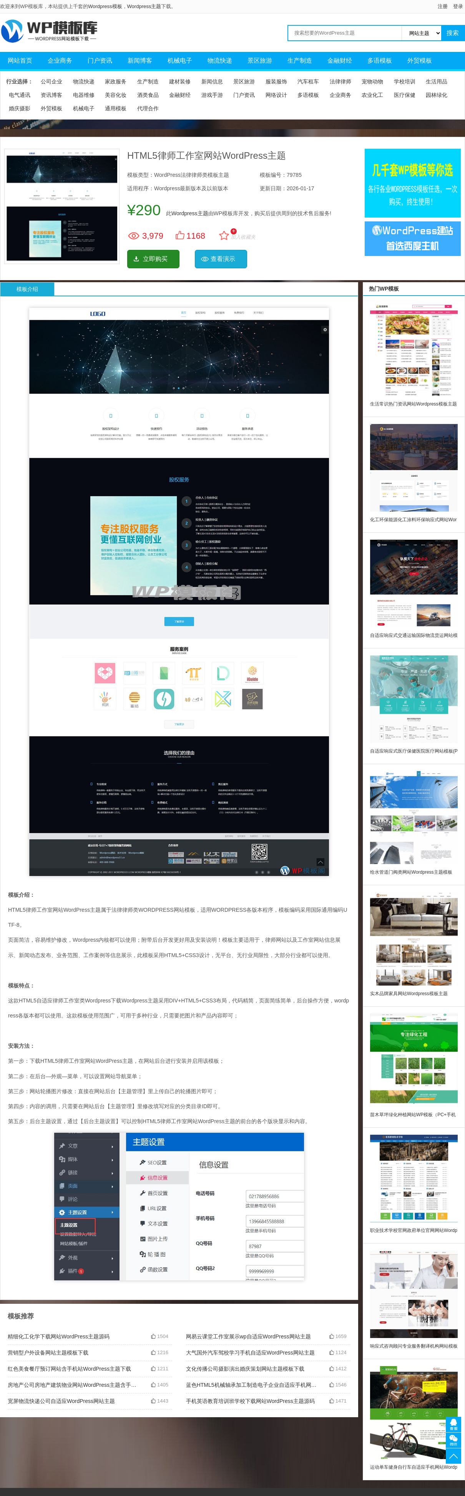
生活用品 (436, 81)
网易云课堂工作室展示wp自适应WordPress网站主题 (248, 1336)
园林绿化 (436, 95)
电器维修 (84, 95)
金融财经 (339, 60)
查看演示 (223, 259)
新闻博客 (140, 60)
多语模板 (379, 60)
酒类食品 (148, 95)
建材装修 (180, 81)
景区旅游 (259, 60)
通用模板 (115, 108)
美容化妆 (115, 95)
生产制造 (299, 60)
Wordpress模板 (105, 6)
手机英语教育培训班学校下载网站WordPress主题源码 (250, 1401)
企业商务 (60, 60)
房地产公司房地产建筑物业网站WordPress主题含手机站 (73, 1385)
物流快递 (220, 60)
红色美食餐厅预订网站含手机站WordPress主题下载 (69, 1369)
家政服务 (115, 81)
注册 (443, 6)
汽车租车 (308, 81)
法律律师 (340, 81)
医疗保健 (404, 95)
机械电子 (180, 60)
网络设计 (276, 95)
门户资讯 (100, 60)
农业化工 (372, 95)
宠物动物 (372, 81)
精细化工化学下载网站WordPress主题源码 (59, 1336)
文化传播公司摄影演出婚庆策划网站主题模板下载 (245, 1369)
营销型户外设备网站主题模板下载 (48, 1353)
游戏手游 (212, 95)
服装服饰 (276, 81)
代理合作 (148, 108)
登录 (458, 6)
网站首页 (20, 60)
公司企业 (51, 81)
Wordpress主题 (144, 6)
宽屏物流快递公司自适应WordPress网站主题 (61, 1401)
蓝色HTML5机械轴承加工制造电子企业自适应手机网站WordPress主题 (251, 1385)
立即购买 (155, 259)
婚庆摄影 (19, 108)
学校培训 (404, 81)
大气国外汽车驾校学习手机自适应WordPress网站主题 (250, 1353)
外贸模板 (419, 60)
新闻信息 (212, 81)
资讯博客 (51, 95)
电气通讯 (19, 95)
